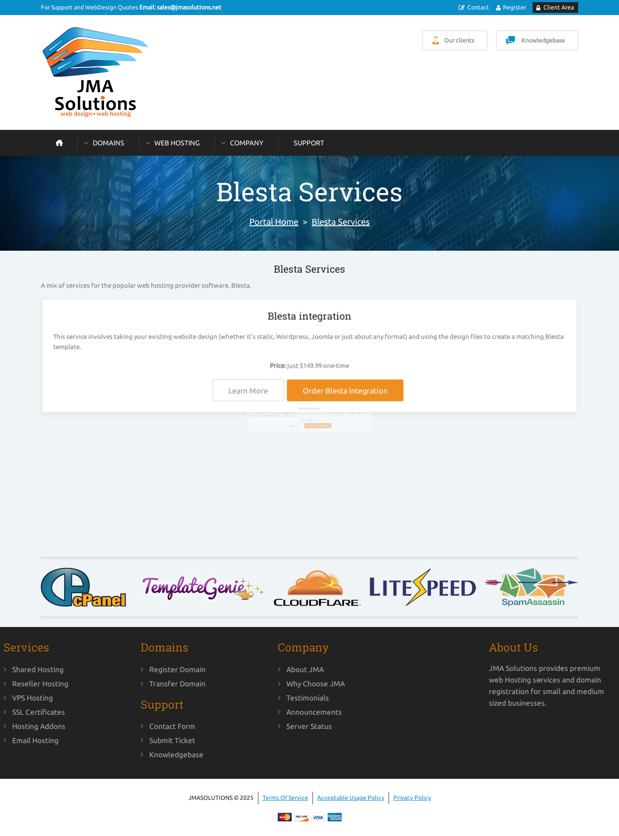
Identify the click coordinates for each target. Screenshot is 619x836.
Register (514, 7)
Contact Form (144, 726)
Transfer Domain (149, 683)
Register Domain (149, 669)
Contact (478, 7)
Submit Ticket (144, 740)
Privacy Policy (412, 797)
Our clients (459, 40)
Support (309, 143)
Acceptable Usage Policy (350, 797)
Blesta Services (341, 222)
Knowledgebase (543, 40)
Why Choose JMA (287, 683)
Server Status (280, 726)
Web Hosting (177, 143)
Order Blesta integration (343, 391)
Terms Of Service (285, 797)
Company (247, 143)
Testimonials (279, 698)
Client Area (558, 7)
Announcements (285, 712)
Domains (108, 143)
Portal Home (273, 222)
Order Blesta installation (315, 430)
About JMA (276, 669)
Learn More (251, 391)
